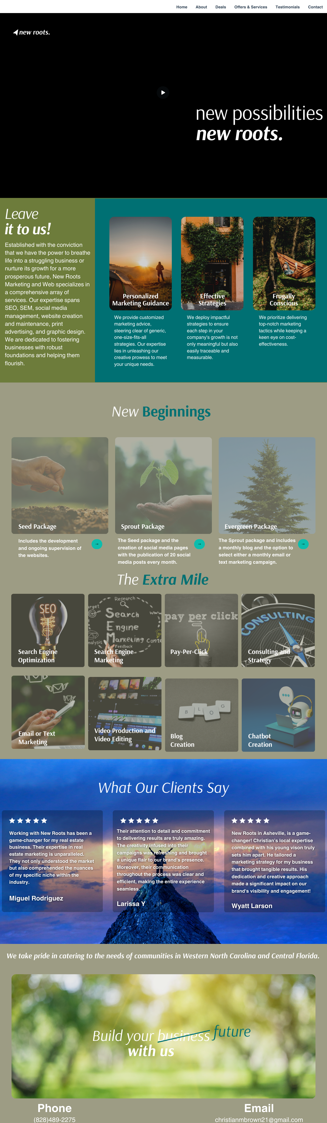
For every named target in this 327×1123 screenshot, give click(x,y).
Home (181, 6)
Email (259, 1107)
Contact (315, 6)
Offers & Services (250, 6)
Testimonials (287, 6)
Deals (221, 6)
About (201, 6)
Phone (54, 1107)
